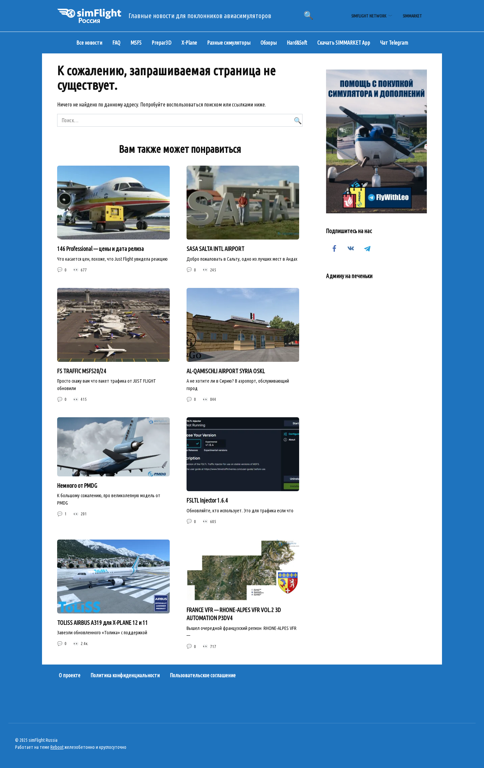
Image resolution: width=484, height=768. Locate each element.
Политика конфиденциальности (125, 675)
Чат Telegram (394, 43)
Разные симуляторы (228, 43)
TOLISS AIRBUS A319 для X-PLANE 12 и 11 (102, 623)
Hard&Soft (297, 43)
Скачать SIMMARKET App (343, 43)
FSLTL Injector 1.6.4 (207, 500)
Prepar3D (161, 43)
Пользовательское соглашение (203, 675)
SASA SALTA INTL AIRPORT (215, 249)
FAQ (116, 43)
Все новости (89, 43)
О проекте (69, 675)
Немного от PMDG (77, 485)
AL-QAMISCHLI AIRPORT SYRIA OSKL (226, 371)
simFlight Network (368, 15)
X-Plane (189, 43)
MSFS (136, 43)
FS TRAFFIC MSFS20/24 (81, 371)
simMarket (412, 15)
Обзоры (268, 43)
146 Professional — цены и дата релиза (100, 249)
